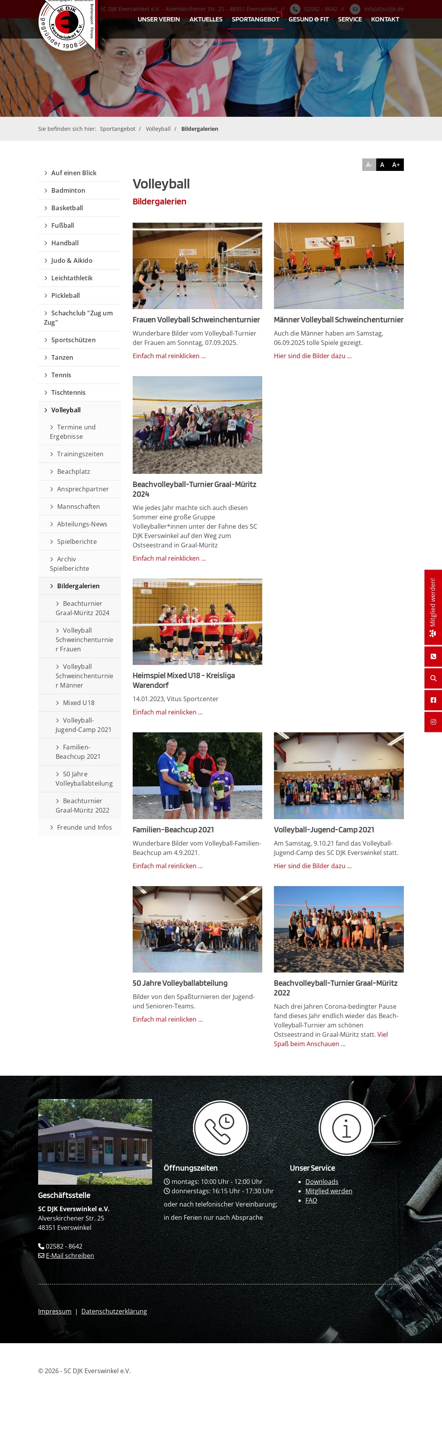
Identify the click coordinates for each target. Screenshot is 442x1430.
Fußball (62, 225)
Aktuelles (206, 18)
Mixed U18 (79, 702)
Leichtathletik (72, 278)
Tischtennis (68, 392)
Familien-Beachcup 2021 (78, 752)
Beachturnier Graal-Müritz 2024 (82, 608)
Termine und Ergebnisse (73, 432)
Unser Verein (159, 18)
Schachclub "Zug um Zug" (78, 318)
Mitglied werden (329, 1191)
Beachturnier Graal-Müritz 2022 (82, 805)
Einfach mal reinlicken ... (168, 712)
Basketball (67, 208)
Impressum (55, 1311)
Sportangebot (255, 18)
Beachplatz (73, 471)
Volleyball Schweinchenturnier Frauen (84, 639)
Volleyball (158, 128)
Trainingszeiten (80, 454)
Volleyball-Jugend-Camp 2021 (84, 725)
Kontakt (385, 18)
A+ (396, 164)
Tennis (61, 375)
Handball (65, 243)
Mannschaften (78, 506)
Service (350, 18)
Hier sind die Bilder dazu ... (313, 356)
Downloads (322, 1181)
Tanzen (62, 357)
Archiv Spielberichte (69, 564)
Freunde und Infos (84, 827)
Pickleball (65, 295)
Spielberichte (77, 541)
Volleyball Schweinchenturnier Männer (84, 675)
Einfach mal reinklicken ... (169, 356)
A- (369, 164)
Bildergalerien (199, 128)
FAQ (311, 1200)
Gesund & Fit (309, 18)
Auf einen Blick (73, 173)
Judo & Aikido (72, 260)
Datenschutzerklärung (114, 1311)
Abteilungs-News (82, 524)
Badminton (68, 190)
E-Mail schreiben (70, 1255)
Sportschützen (73, 340)
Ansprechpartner (83, 489)
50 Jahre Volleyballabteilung (84, 779)
